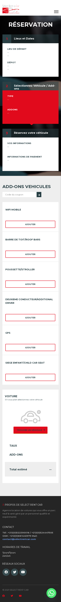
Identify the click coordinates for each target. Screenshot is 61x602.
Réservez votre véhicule (31, 132)
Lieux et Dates (24, 38)
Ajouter (30, 224)
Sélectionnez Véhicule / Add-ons (34, 87)
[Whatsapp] (51, 593)
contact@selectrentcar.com (19, 539)
